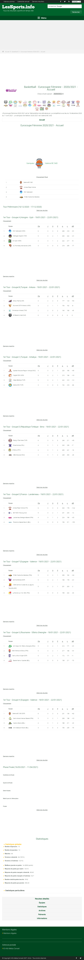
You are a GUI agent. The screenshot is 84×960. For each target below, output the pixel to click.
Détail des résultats (42, 210)
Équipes (42, 902)
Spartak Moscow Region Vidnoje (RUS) (24, 370)
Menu (42, 17)
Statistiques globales (13, 844)
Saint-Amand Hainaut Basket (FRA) (23, 718)
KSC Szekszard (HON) (19, 231)
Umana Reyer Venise (30, 187)
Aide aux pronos (9, 1)
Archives (42, 910)
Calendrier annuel (23, 1)
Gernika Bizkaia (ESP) (19, 580)
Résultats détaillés (42, 899)
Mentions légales (10, 933)
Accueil (7, 51)
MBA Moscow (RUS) (19, 455)
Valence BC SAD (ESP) (18, 713)
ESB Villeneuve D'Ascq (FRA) (20, 650)
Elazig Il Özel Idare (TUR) (20, 440)
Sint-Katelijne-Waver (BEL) (21, 728)
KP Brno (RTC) (16, 450)
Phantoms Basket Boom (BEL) (22, 522)
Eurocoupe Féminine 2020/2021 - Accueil (33, 51)
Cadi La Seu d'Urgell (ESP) (19, 655)
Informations (42, 918)
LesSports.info (10, 7)
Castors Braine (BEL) (19, 723)
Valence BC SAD (28, 182)
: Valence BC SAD (51, 163)
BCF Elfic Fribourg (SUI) (20, 513)
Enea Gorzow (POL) (18, 445)
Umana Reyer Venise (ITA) (20, 508)
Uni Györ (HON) (16, 241)
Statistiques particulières (14, 890)
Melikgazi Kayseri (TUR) (20, 236)
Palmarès (42, 914)
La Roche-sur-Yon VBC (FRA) (21, 593)
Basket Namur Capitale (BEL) (21, 660)
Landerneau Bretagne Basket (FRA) (23, 517)
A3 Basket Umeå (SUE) (19, 315)
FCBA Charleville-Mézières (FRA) (22, 575)
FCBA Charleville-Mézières (31, 197)
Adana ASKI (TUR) (18, 385)
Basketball (15, 51)
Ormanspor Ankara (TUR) (19, 310)
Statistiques (42, 906)
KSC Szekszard (28, 192)
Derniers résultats (38, 1)
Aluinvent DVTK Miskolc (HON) (22, 305)
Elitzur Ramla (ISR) (18, 301)
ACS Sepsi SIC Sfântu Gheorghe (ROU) (24, 646)
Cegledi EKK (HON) (18, 375)
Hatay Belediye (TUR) (19, 380)
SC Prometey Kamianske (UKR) (22, 245)
